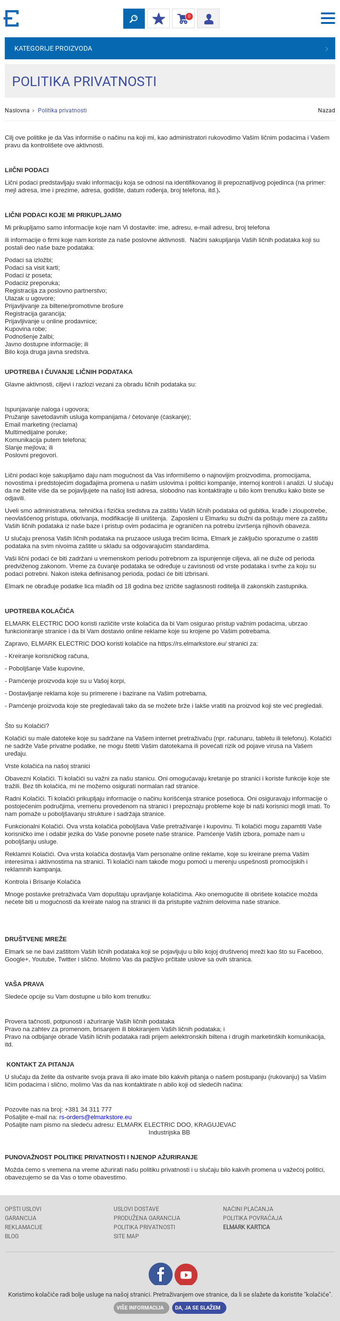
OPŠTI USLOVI (23, 1209)
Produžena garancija (147, 1218)
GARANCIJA (20, 1218)
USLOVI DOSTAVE (136, 1209)
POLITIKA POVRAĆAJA (252, 1218)
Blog (12, 1236)
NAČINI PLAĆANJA (248, 1209)
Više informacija (140, 1308)
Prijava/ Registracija (205, 17)
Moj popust (156, 19)
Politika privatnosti (144, 1227)
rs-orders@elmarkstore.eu (96, 1117)
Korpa (181, 19)
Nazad (326, 110)
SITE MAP (126, 1236)
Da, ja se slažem (198, 1308)
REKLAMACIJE (24, 1227)
